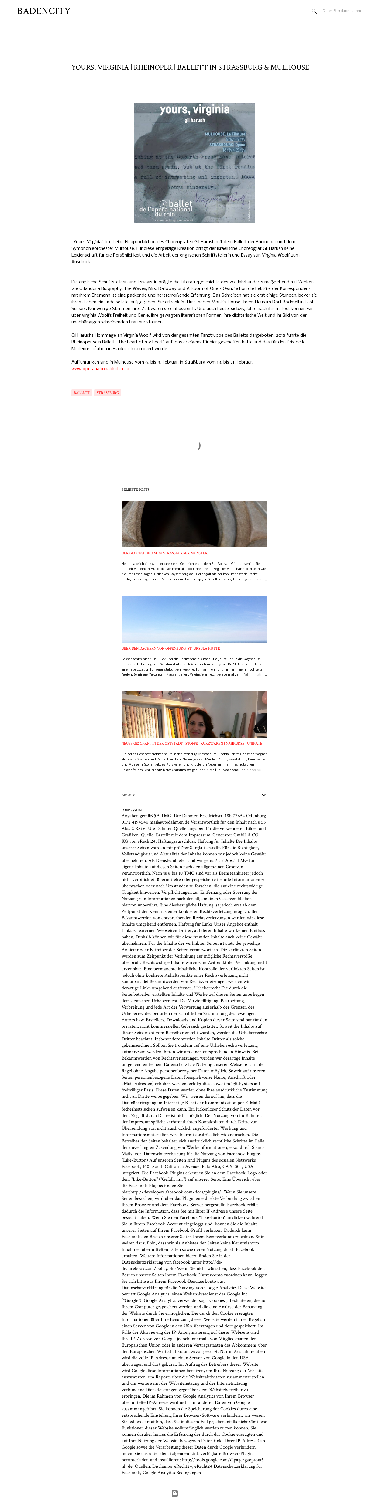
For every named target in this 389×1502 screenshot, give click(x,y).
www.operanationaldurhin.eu (100, 369)
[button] (75, 88)
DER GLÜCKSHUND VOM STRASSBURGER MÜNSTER (165, 553)
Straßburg (108, 393)
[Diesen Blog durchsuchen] (352, 11)
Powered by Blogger (194, 1493)
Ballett (82, 393)
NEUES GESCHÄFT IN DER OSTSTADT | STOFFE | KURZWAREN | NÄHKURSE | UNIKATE (192, 743)
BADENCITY (44, 11)
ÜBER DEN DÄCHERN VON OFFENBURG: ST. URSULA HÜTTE (171, 648)
